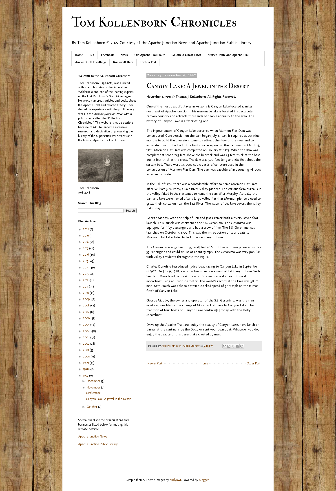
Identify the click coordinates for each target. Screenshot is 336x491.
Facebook (107, 55)
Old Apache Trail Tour (149, 55)
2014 (86, 267)
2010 (86, 293)
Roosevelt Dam (123, 62)
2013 (86, 274)
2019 (86, 235)
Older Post (253, 363)
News (124, 55)
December (94, 381)
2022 (86, 229)
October (92, 407)
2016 (86, 255)
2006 (87, 318)
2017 (86, 248)
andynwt (175, 480)
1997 (86, 375)
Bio (92, 55)
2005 (86, 324)
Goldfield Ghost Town (186, 55)
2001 (86, 350)
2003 (86, 337)
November (94, 387)
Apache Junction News (92, 436)
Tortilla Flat (148, 62)
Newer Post (155, 363)
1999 (86, 363)
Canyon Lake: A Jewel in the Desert (108, 399)
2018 (86, 242)
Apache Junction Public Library (98, 444)
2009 (87, 299)
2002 (86, 344)
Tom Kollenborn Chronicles (154, 22)
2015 (86, 261)
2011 (86, 286)
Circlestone (93, 393)
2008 (86, 305)
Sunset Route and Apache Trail (228, 55)
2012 (86, 280)
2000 (87, 356)
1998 (86, 369)
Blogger (204, 480)
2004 (87, 331)
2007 (86, 312)
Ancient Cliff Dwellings (90, 62)
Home (79, 55)
